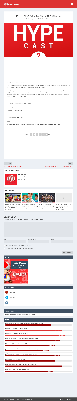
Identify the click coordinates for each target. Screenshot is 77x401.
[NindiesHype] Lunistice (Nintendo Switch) (16, 333)
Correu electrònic (32, 239)
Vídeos (43, 19)
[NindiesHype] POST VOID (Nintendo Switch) (17, 328)
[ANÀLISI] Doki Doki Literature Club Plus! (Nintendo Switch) (21, 354)
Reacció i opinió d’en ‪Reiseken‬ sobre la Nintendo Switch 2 (20, 314)
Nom (5, 239)
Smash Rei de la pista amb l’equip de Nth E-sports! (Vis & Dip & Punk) (13, 206)
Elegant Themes (14, 399)
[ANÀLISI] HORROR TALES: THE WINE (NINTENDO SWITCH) (20, 364)
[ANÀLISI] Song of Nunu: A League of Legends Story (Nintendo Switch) (24, 323)
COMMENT (7, 222)
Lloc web (53, 239)
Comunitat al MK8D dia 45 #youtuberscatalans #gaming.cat (63, 206)
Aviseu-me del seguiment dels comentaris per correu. (19, 245)
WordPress (29, 399)
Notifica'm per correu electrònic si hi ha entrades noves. (19, 248)
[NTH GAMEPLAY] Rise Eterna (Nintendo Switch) (46, 205)
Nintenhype (31, 19)
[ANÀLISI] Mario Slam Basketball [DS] (15, 359)
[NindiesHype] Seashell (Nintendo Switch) (16, 343)
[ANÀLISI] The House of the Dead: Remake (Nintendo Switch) (21, 349)
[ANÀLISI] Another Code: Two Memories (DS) (17, 369)
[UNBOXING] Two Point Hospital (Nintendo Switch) (30, 205)
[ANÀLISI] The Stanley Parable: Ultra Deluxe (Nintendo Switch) (21, 338)
